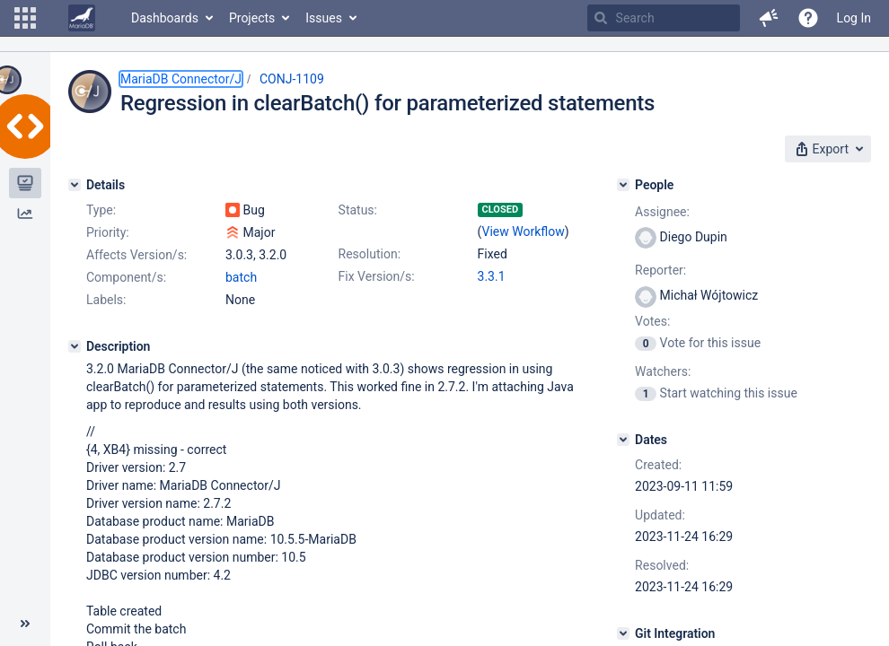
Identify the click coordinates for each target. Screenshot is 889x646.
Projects (252, 18)
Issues (323, 18)
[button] (25, 18)
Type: (101, 210)
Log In (854, 18)
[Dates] (623, 439)
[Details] (74, 185)
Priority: (107, 232)
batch (241, 277)
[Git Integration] (623, 633)
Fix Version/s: (377, 276)
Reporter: (660, 270)
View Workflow (523, 231)
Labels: (106, 299)
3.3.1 (492, 276)
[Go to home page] (81, 18)
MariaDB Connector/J (181, 79)
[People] (623, 185)
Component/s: (126, 277)
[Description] (74, 346)
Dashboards (164, 18)
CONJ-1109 (292, 79)
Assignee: (662, 212)
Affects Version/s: (136, 255)
